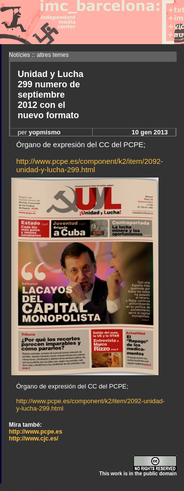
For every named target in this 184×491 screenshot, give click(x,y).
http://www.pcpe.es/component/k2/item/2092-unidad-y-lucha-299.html (89, 165)
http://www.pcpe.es (35, 431)
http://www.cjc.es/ (33, 438)
